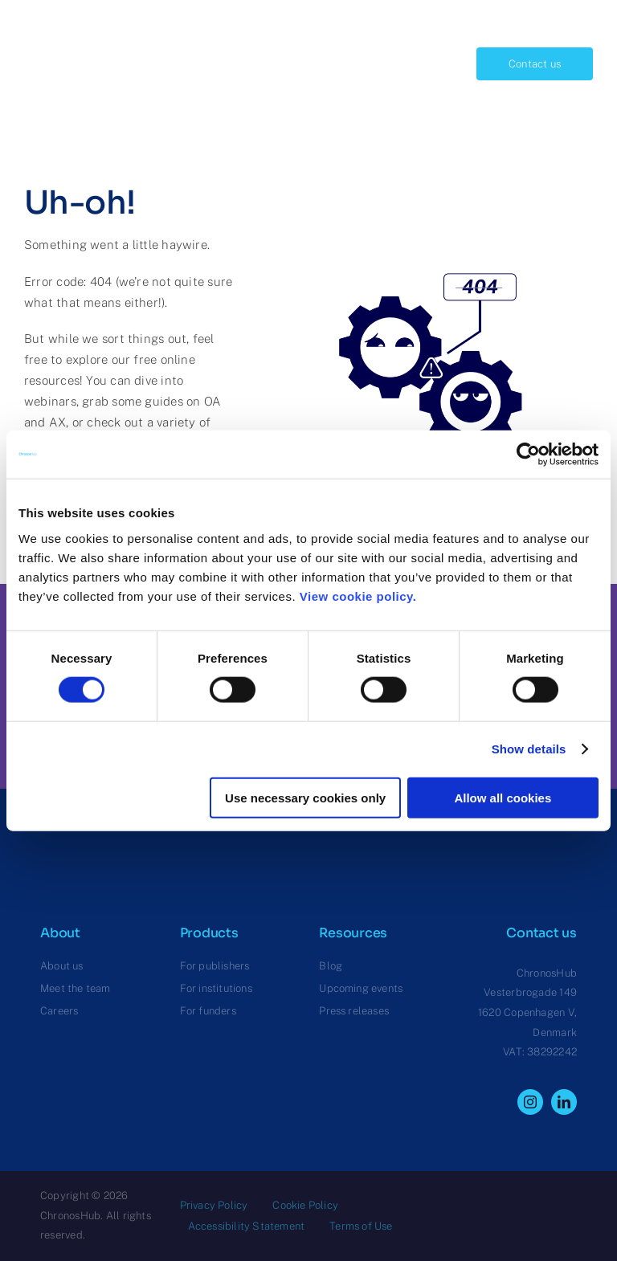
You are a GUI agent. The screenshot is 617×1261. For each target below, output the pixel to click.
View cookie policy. (362, 595)
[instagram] (530, 1102)
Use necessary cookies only (305, 797)
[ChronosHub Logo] (64, 29)
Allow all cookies (502, 797)
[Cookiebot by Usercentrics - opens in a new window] (528, 455)
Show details (529, 749)
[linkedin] (564, 1102)
